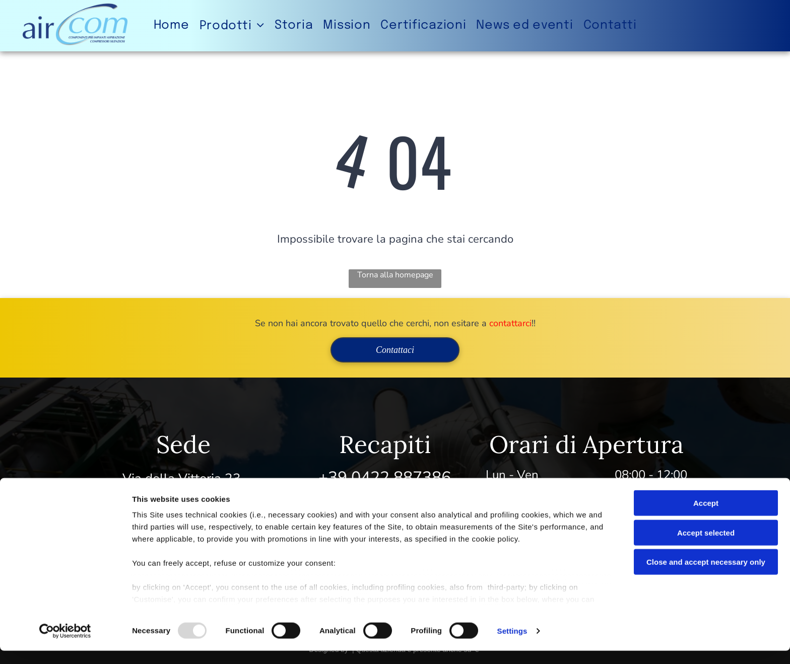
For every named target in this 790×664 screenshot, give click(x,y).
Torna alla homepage (395, 274)
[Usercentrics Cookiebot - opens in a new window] (65, 644)
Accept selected (706, 546)
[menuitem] (171, 25)
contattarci (510, 323)
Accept (705, 516)
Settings (512, 644)
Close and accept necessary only (705, 575)
